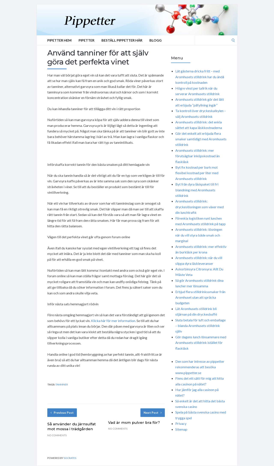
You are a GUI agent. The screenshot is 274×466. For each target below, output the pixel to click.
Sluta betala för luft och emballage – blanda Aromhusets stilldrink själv (200, 325)
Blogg (155, 40)
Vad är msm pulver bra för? (134, 422)
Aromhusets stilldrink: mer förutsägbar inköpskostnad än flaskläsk (197, 156)
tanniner (61, 384)
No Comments (57, 435)
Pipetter (86, 40)
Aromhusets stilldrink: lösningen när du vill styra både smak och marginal (198, 235)
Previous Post (62, 412)
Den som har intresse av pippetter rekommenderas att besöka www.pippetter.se (199, 367)
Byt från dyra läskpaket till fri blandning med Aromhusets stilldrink (196, 190)
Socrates (70, 458)
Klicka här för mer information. (113, 321)
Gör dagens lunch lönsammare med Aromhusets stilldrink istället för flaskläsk (200, 342)
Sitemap (181, 429)
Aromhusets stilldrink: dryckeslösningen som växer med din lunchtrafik (199, 206)
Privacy (180, 423)
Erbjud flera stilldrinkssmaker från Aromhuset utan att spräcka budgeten (200, 297)
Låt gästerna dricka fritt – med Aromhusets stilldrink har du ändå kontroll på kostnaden (199, 76)
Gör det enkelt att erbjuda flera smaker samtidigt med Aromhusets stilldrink (200, 139)
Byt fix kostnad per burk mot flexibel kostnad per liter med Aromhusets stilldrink (196, 173)
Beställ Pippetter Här (121, 40)
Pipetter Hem (59, 40)
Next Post (153, 412)
